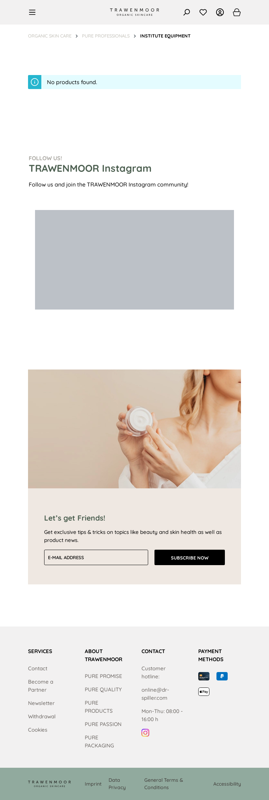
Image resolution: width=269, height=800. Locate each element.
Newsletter (41, 703)
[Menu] (34, 12)
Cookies (37, 729)
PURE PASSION (103, 724)
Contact (37, 668)
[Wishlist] (203, 12)
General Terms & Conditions (163, 784)
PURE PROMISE (103, 676)
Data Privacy (117, 784)
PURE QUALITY (103, 689)
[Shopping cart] (234, 12)
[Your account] (220, 12)
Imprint (93, 784)
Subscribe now (189, 558)
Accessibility (227, 784)
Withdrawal (42, 716)
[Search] (186, 12)
